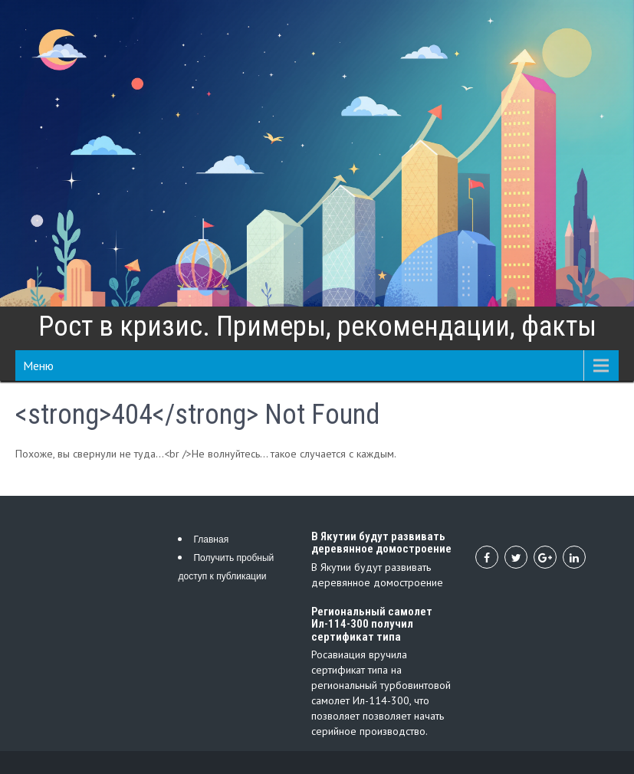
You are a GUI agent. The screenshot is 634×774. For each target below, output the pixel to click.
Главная (210, 539)
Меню (38, 365)
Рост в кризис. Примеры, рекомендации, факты (317, 326)
